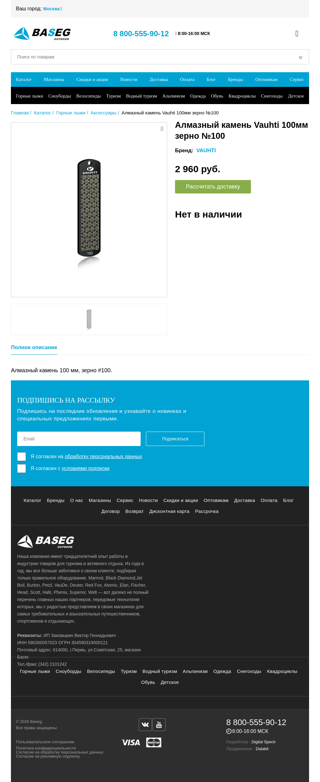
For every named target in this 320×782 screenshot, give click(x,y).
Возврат (134, 511)
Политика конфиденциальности (46, 748)
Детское (296, 95)
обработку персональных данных (103, 456)
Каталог (24, 79)
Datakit (262, 748)
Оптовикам (266, 79)
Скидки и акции (92, 79)
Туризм (113, 95)
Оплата (187, 79)
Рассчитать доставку (213, 186)
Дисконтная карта (169, 511)
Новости (128, 79)
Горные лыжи (29, 95)
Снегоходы (271, 95)
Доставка (158, 79)
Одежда (198, 95)
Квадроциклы (242, 95)
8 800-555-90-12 (141, 33)
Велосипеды (88, 95)
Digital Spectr (264, 741)
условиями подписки (85, 468)
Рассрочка (206, 511)
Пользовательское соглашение (45, 742)
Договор (110, 511)
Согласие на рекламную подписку (48, 756)
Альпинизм (173, 95)
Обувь (217, 95)
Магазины (54, 79)
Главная (20, 112)
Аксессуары (103, 112)
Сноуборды (59, 95)
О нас (76, 500)
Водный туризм (141, 95)
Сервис (297, 79)
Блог (211, 79)
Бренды (235, 79)
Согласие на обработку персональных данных (59, 752)
